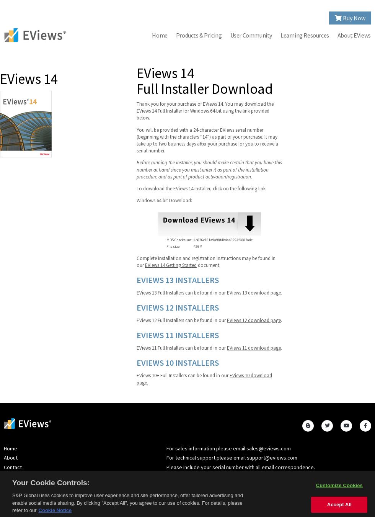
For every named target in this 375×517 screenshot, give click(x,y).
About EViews (354, 35)
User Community (251, 35)
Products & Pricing (199, 35)
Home (159, 35)
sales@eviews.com (268, 448)
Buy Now (350, 18)
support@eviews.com (272, 457)
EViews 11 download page (254, 348)
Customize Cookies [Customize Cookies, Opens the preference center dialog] (339, 487)
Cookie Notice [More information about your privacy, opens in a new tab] (55, 512)
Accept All (339, 506)
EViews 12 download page (254, 320)
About (11, 457)
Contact (13, 467)
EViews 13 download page (254, 293)
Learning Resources (304, 35)
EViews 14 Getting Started (171, 265)
